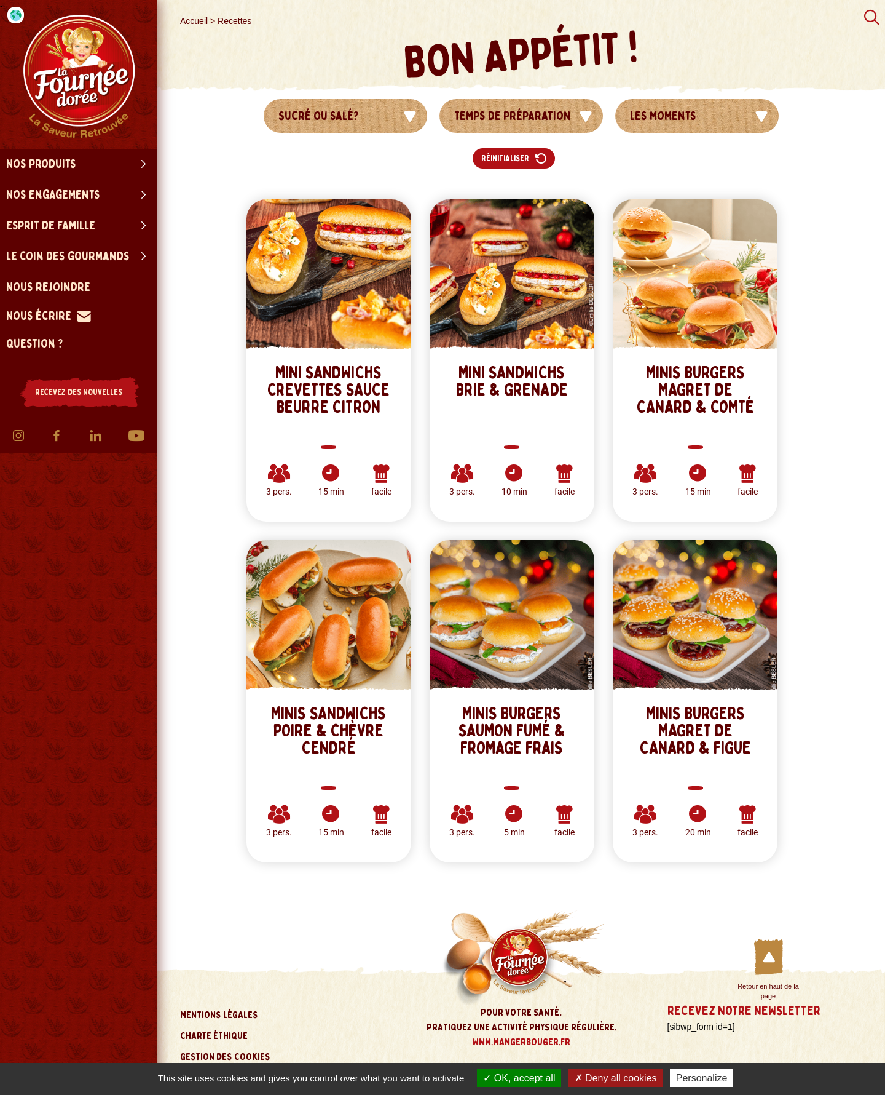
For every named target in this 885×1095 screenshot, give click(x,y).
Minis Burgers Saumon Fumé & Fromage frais (511, 731)
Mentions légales (219, 1015)
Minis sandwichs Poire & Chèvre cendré (328, 731)
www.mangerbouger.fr (521, 1042)
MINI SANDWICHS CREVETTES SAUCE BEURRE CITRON (328, 390)
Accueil (194, 21)
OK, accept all (519, 1078)
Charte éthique (214, 1036)
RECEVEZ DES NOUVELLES (78, 392)
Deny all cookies (616, 1078)
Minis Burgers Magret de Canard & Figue (695, 731)
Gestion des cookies (225, 1057)
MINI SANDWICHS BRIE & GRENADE (512, 381)
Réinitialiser (513, 158)
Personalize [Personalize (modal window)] (702, 1078)
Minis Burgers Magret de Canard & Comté (695, 390)
